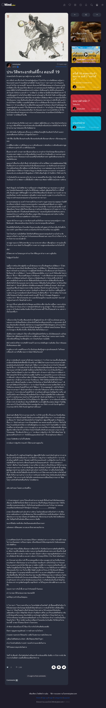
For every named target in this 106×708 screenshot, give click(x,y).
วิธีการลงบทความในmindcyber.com (63, 694)
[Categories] (75, 5)
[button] (59, 667)
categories (58, 698)
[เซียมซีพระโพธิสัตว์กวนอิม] (86, 5)
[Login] (97, 5)
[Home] (64, 5)
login (51, 698)
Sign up (45, 698)
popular (67, 698)
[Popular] (70, 5)
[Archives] (81, 5)
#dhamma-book (61, 67)
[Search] (91, 5)
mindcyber (16, 64)
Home (38, 698)
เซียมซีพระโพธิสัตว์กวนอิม (38, 694)
